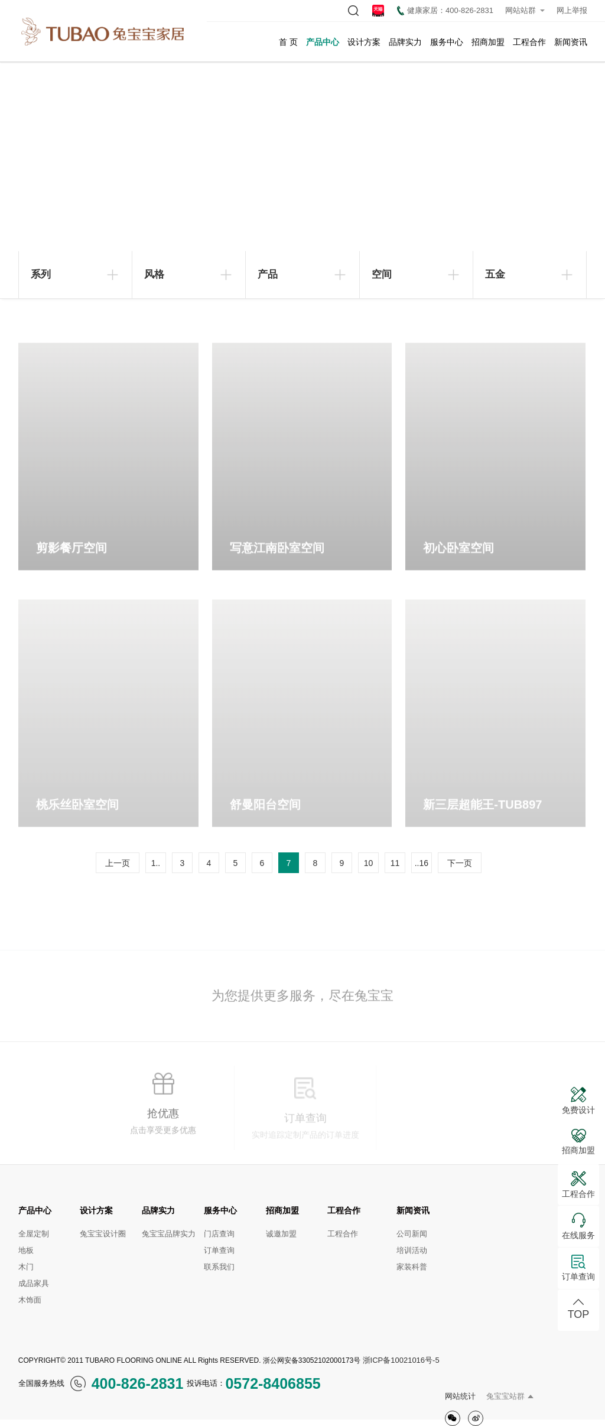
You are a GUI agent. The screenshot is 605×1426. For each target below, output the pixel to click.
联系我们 (219, 1266)
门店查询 (219, 1233)
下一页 (459, 863)
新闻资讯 (570, 42)
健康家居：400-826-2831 (445, 10)
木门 (26, 1266)
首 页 (288, 42)
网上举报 (572, 10)
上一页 (117, 863)
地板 (26, 1250)
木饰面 (29, 1299)
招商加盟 (488, 42)
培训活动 (411, 1250)
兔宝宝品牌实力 (169, 1233)
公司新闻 (411, 1233)
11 (395, 863)
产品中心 (322, 42)
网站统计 (460, 1396)
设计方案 (363, 42)
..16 (421, 863)
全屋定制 (33, 1233)
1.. (156, 863)
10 (368, 863)
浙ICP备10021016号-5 (401, 1360)
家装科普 (411, 1266)
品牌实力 (405, 42)
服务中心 (446, 42)
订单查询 (219, 1250)
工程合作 (529, 42)
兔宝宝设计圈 (103, 1233)
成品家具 (33, 1283)
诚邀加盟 (281, 1233)
